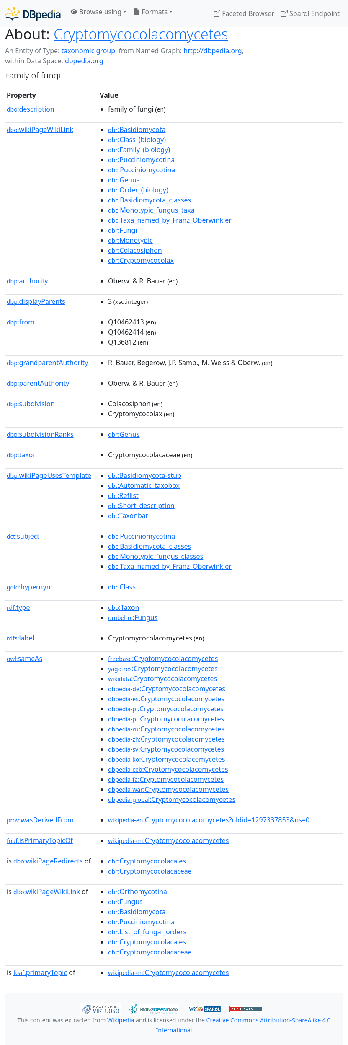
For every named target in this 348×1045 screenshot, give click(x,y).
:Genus (123, 179)
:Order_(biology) (138, 189)
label (20, 638)
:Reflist (123, 495)
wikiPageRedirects (48, 861)
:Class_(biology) (137, 139)
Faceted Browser (244, 13)
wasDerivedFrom (40, 820)
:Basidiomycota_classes (149, 200)
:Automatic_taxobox (144, 485)
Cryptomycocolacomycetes (141, 34)
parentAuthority (38, 383)
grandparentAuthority (47, 362)
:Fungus (132, 617)
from (20, 322)
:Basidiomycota (136, 129)
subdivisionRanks (40, 434)
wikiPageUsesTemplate (49, 475)
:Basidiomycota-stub (144, 475)
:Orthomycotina (137, 891)
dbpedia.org (84, 60)
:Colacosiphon (135, 250)
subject (23, 536)
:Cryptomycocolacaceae (150, 871)
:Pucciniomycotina (141, 159)
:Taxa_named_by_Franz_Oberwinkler (170, 220)
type (18, 607)
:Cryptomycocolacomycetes (163, 658)
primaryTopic (40, 972)
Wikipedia (120, 1020)
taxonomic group (88, 50)
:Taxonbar (128, 515)
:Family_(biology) (139, 149)
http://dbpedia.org (212, 50)
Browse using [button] (96, 11)
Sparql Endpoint (310, 13)
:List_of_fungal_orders (147, 931)
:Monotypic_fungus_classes (155, 556)
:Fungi (122, 230)
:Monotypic (130, 240)
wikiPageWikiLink (40, 129)
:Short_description (141, 505)
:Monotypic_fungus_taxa (151, 210)
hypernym (30, 586)
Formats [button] (150, 11)
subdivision (31, 403)
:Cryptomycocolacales (147, 861)
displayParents (36, 301)
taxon (22, 454)
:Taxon (123, 607)
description (30, 109)
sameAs (24, 658)
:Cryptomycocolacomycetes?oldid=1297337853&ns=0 (208, 820)
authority (27, 280)
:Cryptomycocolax (141, 260)
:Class (122, 586)
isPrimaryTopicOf (40, 840)
